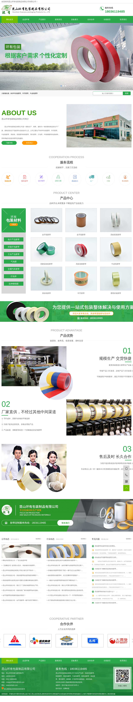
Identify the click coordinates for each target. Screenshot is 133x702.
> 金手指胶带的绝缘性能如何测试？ (14, 595)
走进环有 (25, 19)
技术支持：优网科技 (62, 688)
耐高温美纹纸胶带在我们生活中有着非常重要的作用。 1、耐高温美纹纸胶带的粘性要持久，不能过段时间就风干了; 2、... (111, 574)
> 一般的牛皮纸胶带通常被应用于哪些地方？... (62, 580)
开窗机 (11, 694)
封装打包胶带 (13, 247)
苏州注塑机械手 (54, 694)
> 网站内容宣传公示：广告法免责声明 (14, 560)
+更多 (13, 224)
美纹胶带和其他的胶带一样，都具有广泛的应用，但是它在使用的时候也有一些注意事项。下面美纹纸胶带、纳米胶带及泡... (111, 551)
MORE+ (128, 539)
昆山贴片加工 (27, 694)
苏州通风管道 (18, 694)
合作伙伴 (90, 19)
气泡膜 (14, 262)
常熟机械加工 (77, 694)
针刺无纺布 (95, 694)
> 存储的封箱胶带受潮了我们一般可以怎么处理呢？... (65, 570)
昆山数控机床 (44, 694)
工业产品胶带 (13, 254)
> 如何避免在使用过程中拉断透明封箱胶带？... (62, 560)
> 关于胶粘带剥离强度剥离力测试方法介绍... (62, 600)
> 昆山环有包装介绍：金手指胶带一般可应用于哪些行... (20, 600)
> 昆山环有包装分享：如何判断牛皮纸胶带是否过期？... (65, 565)
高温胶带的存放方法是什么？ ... (104, 592)
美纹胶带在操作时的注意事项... (104, 546)
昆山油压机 (35, 694)
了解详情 (9, 143)
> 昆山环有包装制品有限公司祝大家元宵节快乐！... (19, 570)
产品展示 (42, 19)
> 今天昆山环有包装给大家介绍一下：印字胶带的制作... (65, 595)
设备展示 (74, 19)
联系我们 (123, 19)
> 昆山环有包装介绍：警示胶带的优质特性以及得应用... (65, 590)
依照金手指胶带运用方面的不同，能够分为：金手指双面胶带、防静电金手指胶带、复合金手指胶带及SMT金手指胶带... (111, 563)
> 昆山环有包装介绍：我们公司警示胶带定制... (62, 585)
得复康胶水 (102, 694)
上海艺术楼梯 (86, 694)
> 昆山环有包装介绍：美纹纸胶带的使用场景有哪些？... (20, 575)
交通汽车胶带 (13, 269)
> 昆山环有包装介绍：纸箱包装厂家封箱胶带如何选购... (20, 590)
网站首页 (9, 19)
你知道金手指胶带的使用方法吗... (104, 558)
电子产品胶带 (13, 239)
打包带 (14, 276)
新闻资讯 (58, 19)
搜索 (126, 93)
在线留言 (107, 19)
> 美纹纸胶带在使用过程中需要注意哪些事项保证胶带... (20, 580)
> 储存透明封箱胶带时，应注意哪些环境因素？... (63, 575)
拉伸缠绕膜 (14, 284)
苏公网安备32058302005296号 (13, 688)
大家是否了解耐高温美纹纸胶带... (104, 569)
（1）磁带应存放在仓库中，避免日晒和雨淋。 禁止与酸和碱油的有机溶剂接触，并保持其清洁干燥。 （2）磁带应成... (111, 597)
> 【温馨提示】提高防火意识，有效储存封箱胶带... (19, 565)
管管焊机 (70, 694)
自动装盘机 (63, 694)
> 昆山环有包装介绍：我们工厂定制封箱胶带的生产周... (20, 585)
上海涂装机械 (110, 694)
